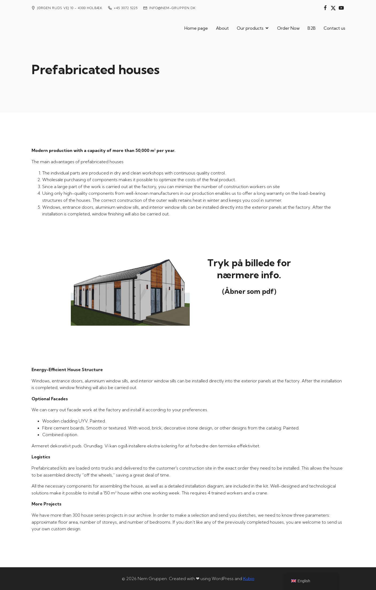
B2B (312, 28)
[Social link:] (325, 8)
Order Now (288, 28)
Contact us (334, 28)
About (222, 28)
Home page (196, 28)
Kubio (248, 578)
